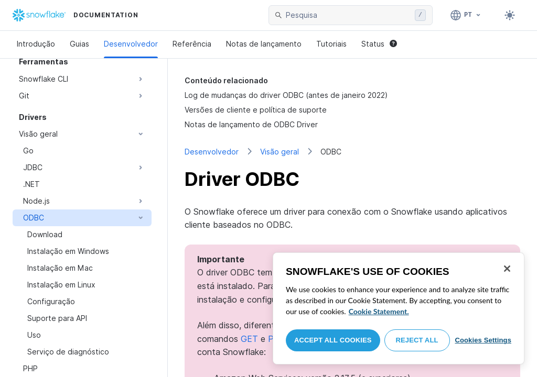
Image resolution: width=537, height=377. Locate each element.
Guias (79, 43)
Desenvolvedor (131, 43)
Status (379, 43)
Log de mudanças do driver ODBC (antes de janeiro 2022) (286, 95)
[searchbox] (348, 15)
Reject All (417, 340)
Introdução (36, 43)
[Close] (507, 268)
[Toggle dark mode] (509, 15)
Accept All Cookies (333, 340)
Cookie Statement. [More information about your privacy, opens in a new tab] (379, 311)
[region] (398, 308)
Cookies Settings (483, 340)
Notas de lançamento (264, 43)
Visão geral (279, 151)
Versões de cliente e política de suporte (256, 109)
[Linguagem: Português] (466, 15)
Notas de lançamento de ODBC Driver (251, 124)
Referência (192, 43)
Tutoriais (331, 43)
